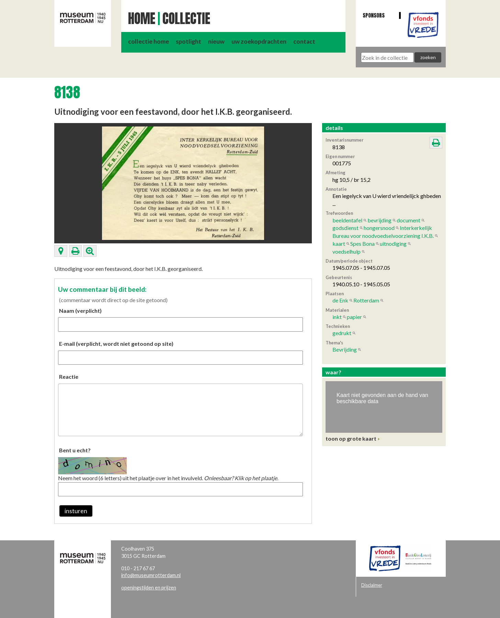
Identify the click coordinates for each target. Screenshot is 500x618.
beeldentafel (347, 220)
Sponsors (374, 15)
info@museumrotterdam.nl (151, 575)
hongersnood (379, 227)
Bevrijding (344, 349)
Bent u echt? (75, 450)
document (408, 220)
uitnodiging (393, 243)
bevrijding (379, 220)
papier (354, 316)
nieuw (216, 41)
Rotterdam (366, 300)
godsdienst (345, 227)
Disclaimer (371, 585)
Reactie (68, 376)
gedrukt (341, 333)
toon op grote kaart (351, 438)
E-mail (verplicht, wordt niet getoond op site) (116, 343)
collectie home (148, 41)
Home (141, 19)
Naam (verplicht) (80, 310)
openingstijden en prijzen (148, 588)
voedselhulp (346, 251)
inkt (337, 316)
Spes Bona (362, 243)
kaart (338, 243)
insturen (76, 511)
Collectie (186, 19)
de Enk (340, 300)
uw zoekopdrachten (258, 41)
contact (304, 41)
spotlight (188, 41)
